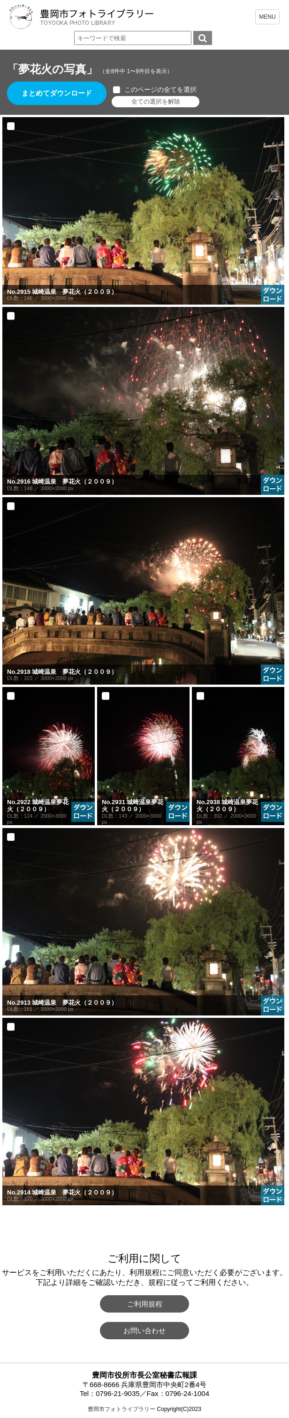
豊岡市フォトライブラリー (121, 1409)
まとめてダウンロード (57, 93)
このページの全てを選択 (161, 89)
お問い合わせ (144, 1331)
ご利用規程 (144, 1304)
